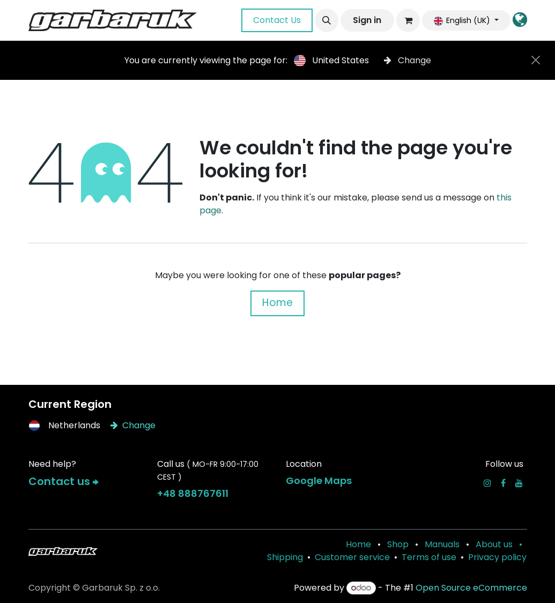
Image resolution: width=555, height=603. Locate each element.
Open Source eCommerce (471, 588)
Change (407, 60)
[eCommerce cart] (408, 20)
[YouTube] (519, 483)
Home (277, 302)
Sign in (367, 20)
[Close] (535, 60)
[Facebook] (503, 483)
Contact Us (277, 20)
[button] (326, 20)
